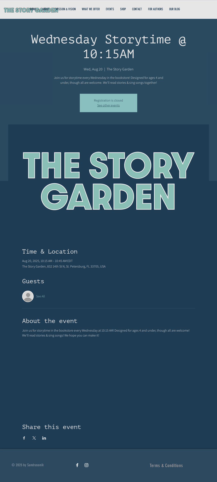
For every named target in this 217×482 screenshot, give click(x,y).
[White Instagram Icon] (86, 465)
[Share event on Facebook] (24, 438)
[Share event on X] (34, 438)
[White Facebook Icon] (77, 465)
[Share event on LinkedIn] (44, 438)
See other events (108, 105)
